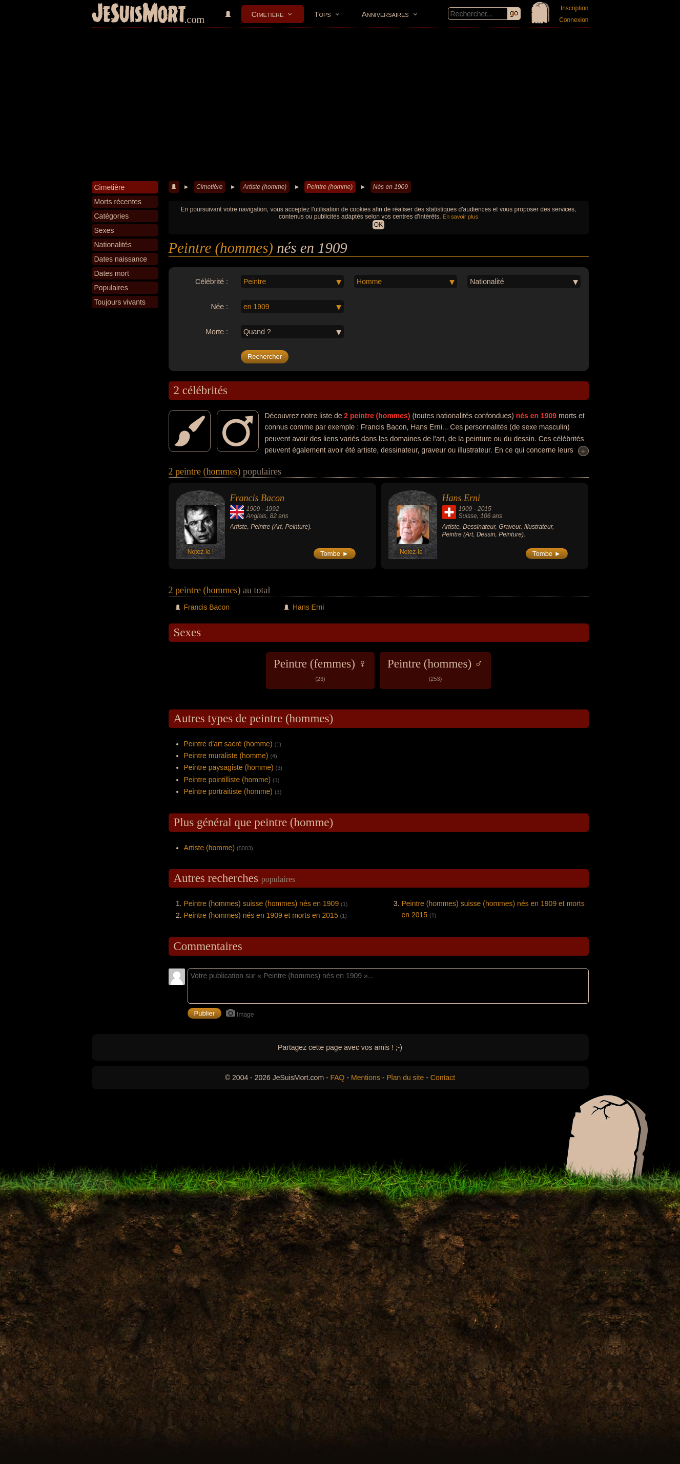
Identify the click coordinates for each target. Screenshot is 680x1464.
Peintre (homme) (330, 186)
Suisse (468, 516)
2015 (484, 508)
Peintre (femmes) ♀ (320, 669)
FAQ (338, 1077)
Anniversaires (385, 14)
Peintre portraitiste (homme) (228, 791)
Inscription (575, 8)
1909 (253, 508)
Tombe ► (334, 553)
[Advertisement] (340, 104)
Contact (442, 1077)
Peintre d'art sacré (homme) (228, 744)
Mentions (365, 1077)
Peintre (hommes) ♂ (435, 669)
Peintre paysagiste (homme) (229, 767)
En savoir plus (460, 216)
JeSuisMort (139, 14)
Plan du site (405, 1077)
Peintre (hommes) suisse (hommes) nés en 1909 (261, 903)
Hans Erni (461, 498)
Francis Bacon (257, 498)
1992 (272, 508)
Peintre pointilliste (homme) (227, 780)
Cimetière (268, 14)
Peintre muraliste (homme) (226, 755)
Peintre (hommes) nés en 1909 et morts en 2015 (261, 915)
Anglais (256, 516)
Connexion (573, 20)
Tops (322, 14)
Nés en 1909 (390, 186)
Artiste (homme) (264, 186)
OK (378, 224)
